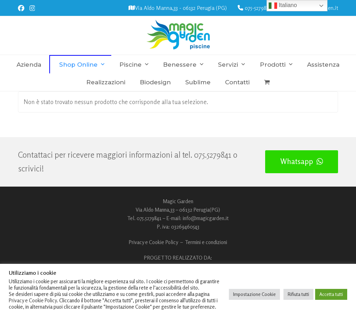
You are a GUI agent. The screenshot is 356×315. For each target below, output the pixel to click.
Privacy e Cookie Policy (153, 242)
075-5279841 (258, 8)
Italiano (283, 5)
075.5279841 (212, 155)
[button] (267, 82)
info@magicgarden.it (206, 218)
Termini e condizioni (206, 242)
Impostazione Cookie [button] (254, 294)
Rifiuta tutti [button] (298, 294)
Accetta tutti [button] (331, 294)
